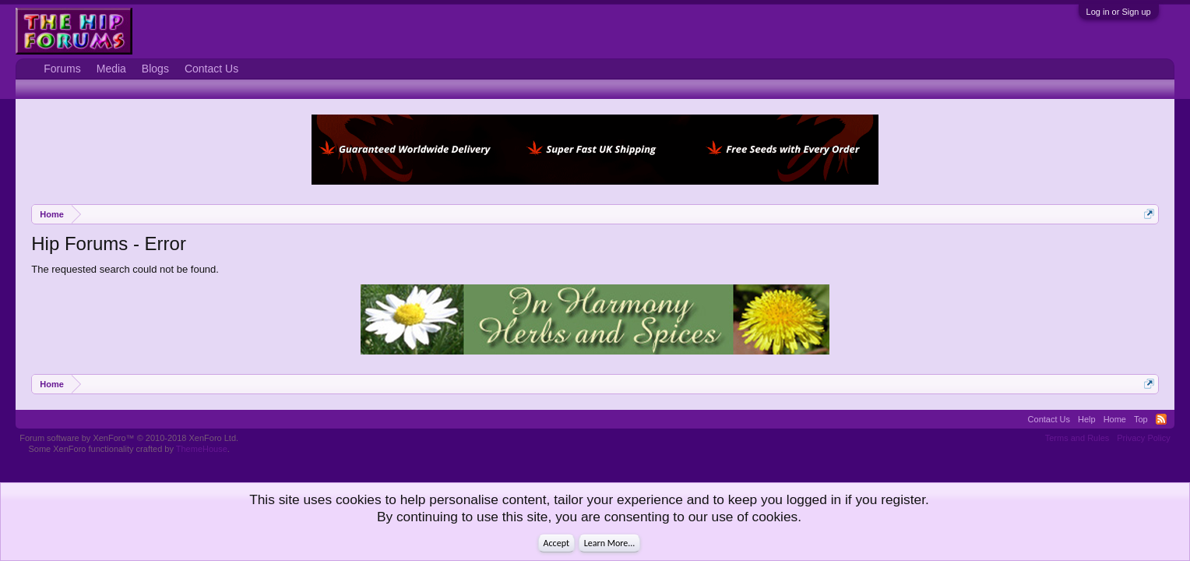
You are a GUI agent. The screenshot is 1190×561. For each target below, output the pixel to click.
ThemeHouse (201, 448)
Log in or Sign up (1118, 11)
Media (111, 68)
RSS (1161, 419)
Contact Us (211, 68)
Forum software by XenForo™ (128, 438)
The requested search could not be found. (125, 269)
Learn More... (609, 543)
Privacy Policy (1143, 438)
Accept (556, 543)
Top (1141, 419)
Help (1087, 419)
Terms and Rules (1077, 438)
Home (1115, 419)
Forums (62, 68)
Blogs (155, 68)
